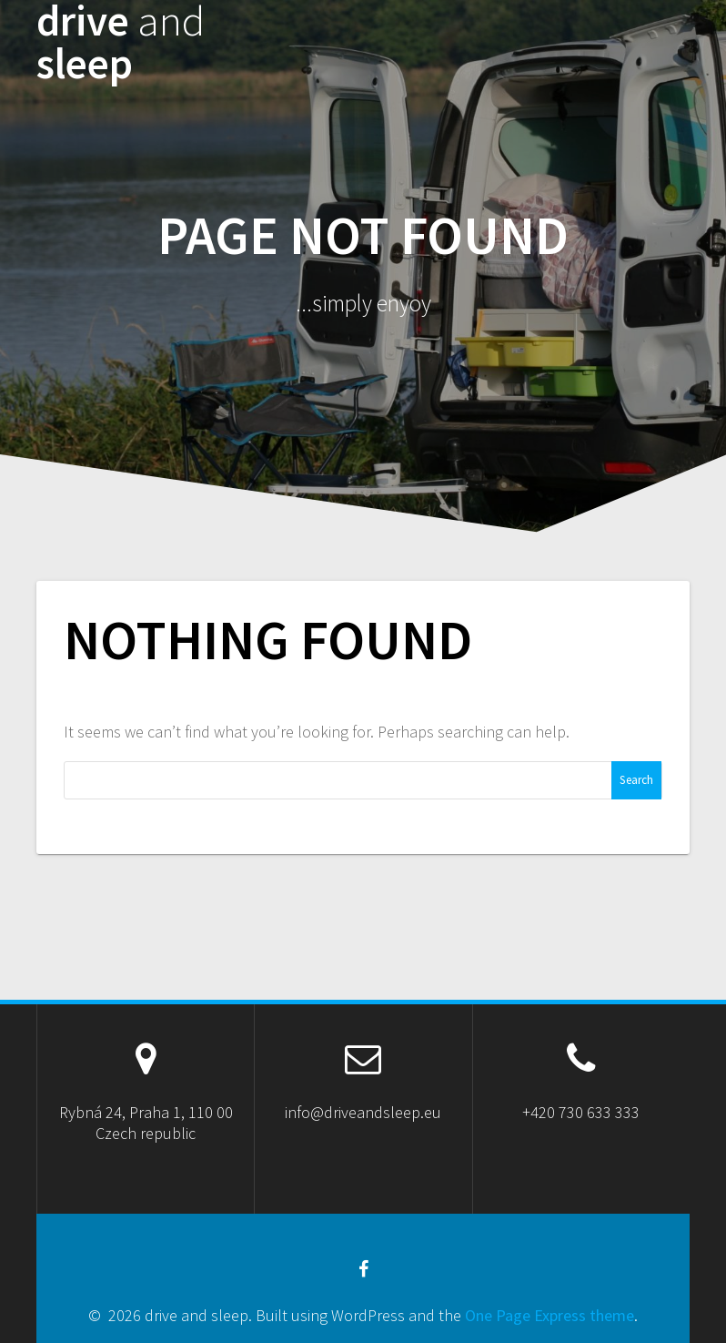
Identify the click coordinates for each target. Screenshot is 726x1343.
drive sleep (120, 43)
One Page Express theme (549, 1315)
